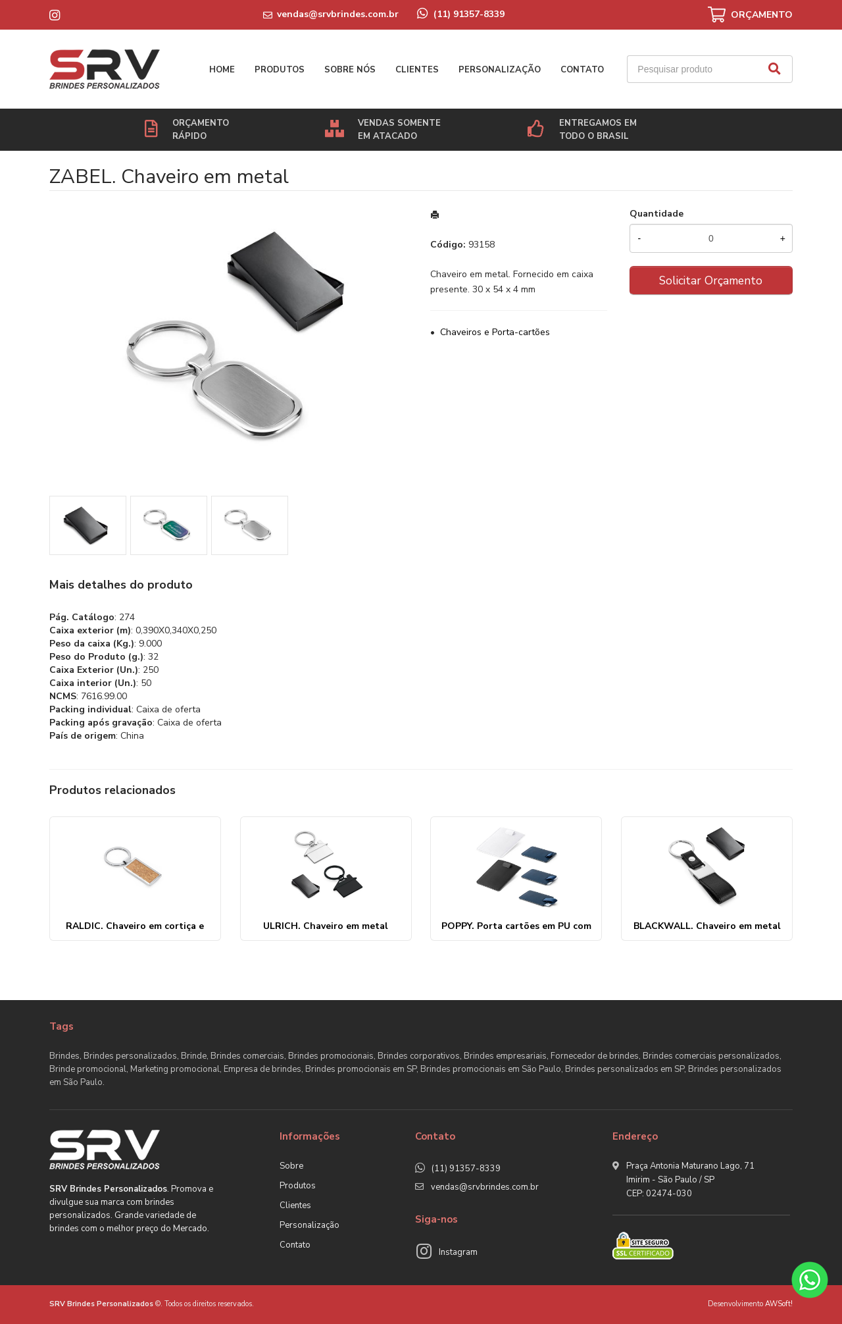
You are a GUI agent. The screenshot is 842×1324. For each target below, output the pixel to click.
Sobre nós (350, 70)
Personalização (499, 70)
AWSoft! (779, 1304)
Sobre (291, 1166)
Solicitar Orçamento (710, 280)
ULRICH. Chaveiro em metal (325, 926)
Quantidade (656, 213)
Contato (582, 70)
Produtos (280, 70)
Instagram (458, 1252)
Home (222, 70)
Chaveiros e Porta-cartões (495, 332)
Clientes (417, 70)
